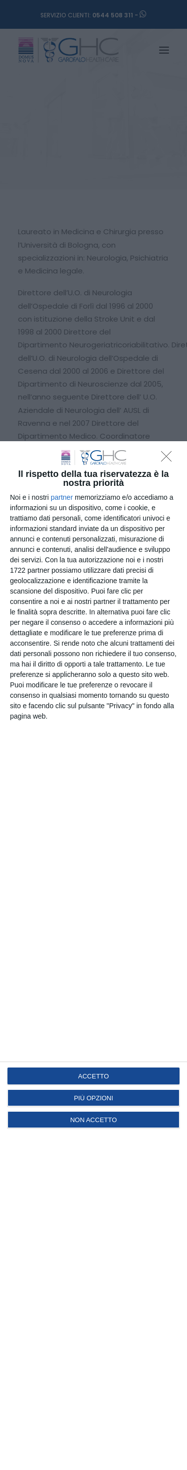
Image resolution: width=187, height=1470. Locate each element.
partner (62, 497)
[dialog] (93, 955)
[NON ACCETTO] (169, 459)
